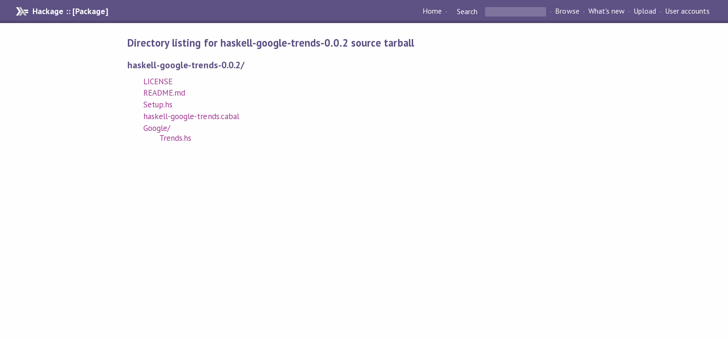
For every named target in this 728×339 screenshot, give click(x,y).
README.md (164, 93)
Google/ (156, 128)
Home (432, 11)
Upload (645, 11)
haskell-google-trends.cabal (191, 116)
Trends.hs (175, 138)
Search (467, 11)
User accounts (687, 11)
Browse (567, 11)
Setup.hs (157, 104)
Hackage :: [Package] (70, 11)
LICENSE (157, 81)
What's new (606, 11)
